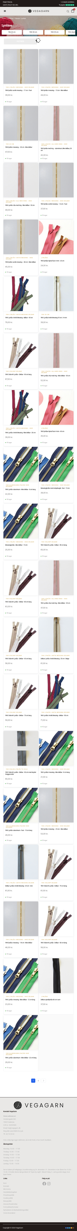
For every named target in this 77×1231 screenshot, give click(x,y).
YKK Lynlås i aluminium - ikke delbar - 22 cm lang (20, 1058)
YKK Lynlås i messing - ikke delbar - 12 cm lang (20, 1000)
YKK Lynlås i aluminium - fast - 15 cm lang (18, 830)
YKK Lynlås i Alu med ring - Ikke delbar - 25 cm (55, 603)
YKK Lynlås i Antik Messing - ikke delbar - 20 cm (20, 433)
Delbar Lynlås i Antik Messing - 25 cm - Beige (55, 659)
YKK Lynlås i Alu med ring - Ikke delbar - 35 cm (55, 376)
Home (4, 18)
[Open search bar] (68, 11)
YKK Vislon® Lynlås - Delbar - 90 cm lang (18, 374)
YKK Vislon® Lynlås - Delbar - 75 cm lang (54, 886)
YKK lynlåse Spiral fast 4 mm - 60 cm (52, 431)
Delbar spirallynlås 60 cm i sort (50, 1000)
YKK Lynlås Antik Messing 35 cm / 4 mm (54, 318)
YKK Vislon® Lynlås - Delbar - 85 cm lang (54, 545)
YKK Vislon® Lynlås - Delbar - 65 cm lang (18, 659)
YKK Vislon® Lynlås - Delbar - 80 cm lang (18, 602)
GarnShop (10, 18)
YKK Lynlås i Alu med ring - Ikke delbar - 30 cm (20, 205)
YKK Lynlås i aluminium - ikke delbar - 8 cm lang (20, 489)
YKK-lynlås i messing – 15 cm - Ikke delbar (54, 90)
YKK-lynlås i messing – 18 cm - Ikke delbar (18, 943)
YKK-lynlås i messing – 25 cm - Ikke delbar (54, 829)
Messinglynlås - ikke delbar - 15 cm (16, 545)
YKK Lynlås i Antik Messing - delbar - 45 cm (19, 318)
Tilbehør (17, 18)
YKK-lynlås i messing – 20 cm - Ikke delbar (18, 147)
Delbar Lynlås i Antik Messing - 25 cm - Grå (19, 886)
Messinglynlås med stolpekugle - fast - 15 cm (55, 488)
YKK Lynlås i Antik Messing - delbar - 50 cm (54, 715)
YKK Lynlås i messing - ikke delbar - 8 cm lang (55, 772)
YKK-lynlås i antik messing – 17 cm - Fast (18, 90)
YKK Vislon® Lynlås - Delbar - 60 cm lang (54, 943)
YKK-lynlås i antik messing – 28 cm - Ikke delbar (20, 262)
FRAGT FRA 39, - (7, 2)
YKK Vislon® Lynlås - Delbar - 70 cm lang (18, 715)
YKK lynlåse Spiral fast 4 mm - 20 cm (52, 261)
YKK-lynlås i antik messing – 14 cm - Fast (54, 204)
